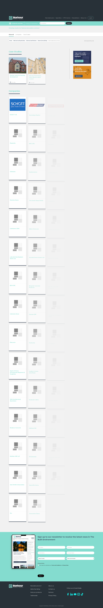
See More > (79, 76)
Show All (11, 34)
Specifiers (58, 18)
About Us (83, 18)
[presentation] (48, 570)
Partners (50, 592)
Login (90, 18)
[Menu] (16, 23)
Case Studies (26, 34)
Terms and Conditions (56, 565)
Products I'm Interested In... (32, 23)
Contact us (51, 589)
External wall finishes (31, 40)
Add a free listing (35, 589)
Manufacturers (49, 18)
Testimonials (33, 595)
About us (51, 586)
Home (10, 40)
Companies (18, 34)
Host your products (36, 592)
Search (68, 23)
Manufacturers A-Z (35, 586)
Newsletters (75, 18)
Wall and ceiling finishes (19, 40)
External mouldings (42, 40)
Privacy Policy (41, 563)
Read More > (79, 61)
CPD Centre (66, 18)
